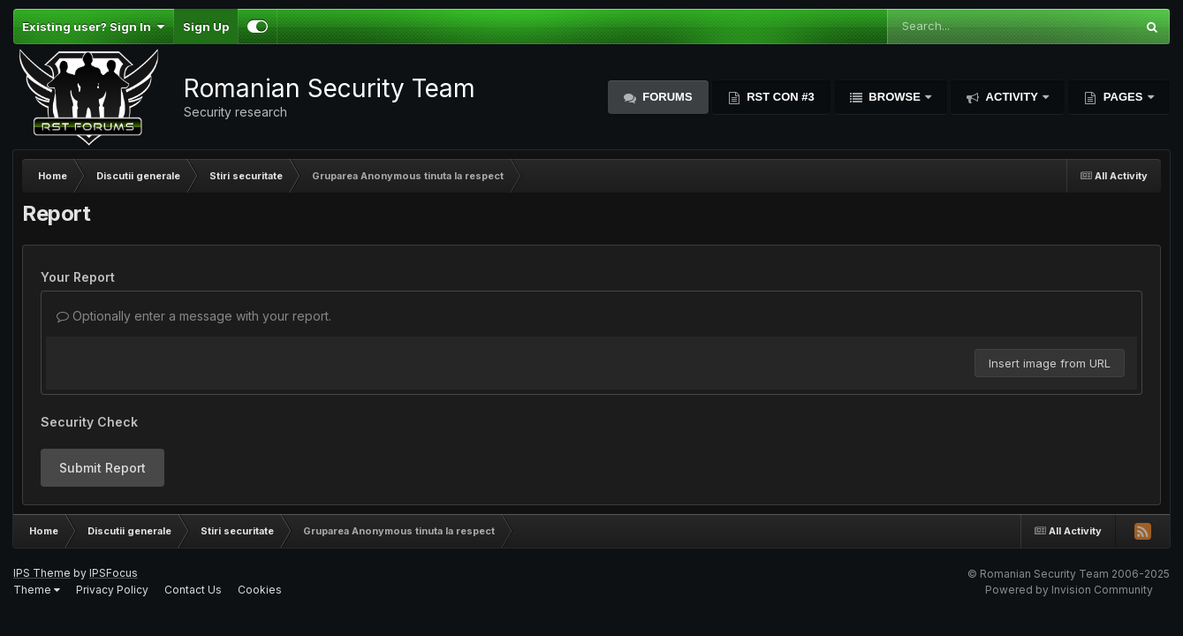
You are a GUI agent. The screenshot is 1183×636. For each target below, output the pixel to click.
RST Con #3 (779, 96)
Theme (36, 589)
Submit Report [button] (102, 467)
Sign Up (206, 26)
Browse (895, 96)
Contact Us (193, 589)
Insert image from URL (1050, 363)
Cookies (260, 589)
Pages (1123, 96)
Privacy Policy (112, 589)
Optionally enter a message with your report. (194, 315)
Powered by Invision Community (1069, 589)
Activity (1011, 96)
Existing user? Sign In (93, 26)
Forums (666, 96)
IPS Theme (42, 572)
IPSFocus (113, 572)
